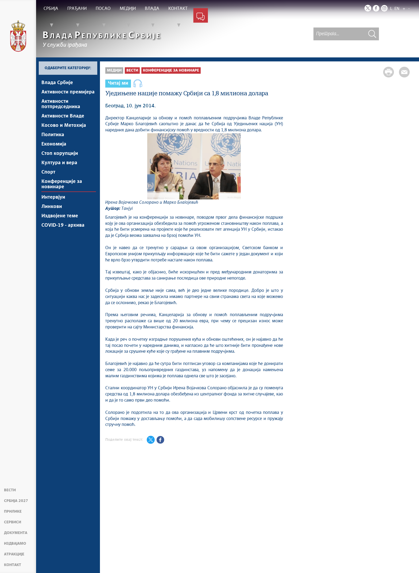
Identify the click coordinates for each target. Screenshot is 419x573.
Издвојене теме (59, 216)
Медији (114, 70)
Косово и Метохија (63, 125)
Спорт (48, 172)
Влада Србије (57, 82)
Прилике (13, 511)
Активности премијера (68, 92)
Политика (52, 134)
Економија (53, 144)
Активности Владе (62, 116)
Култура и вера (59, 162)
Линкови (51, 206)
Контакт (12, 565)
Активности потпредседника (60, 104)
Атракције (14, 554)
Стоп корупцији (59, 153)
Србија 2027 (16, 501)
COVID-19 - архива (62, 225)
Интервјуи (53, 197)
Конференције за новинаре (61, 184)
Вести (10, 490)
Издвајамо (15, 543)
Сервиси (12, 522)
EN (396, 9)
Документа (15, 533)
